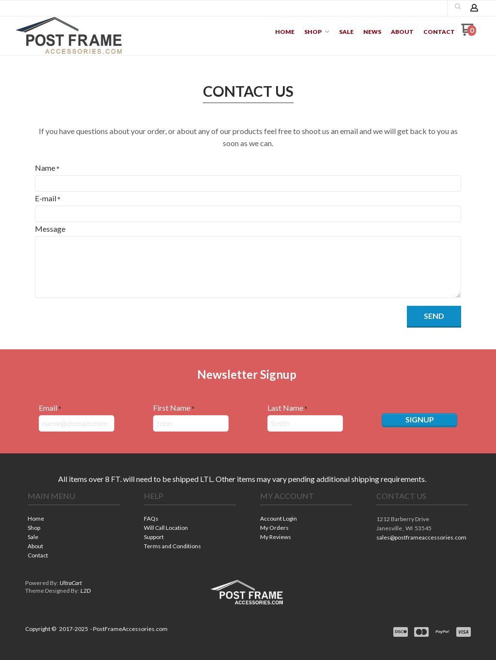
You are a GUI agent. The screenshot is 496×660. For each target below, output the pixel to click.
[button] (434, 317)
